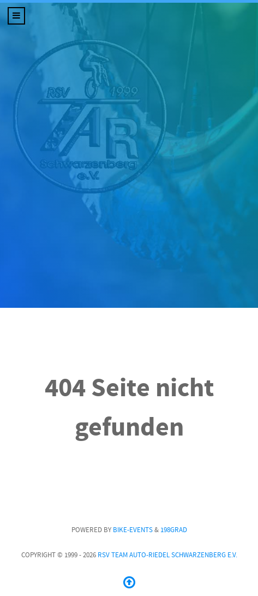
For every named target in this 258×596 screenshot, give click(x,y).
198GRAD (173, 530)
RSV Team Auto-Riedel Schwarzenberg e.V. (167, 555)
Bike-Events (133, 530)
